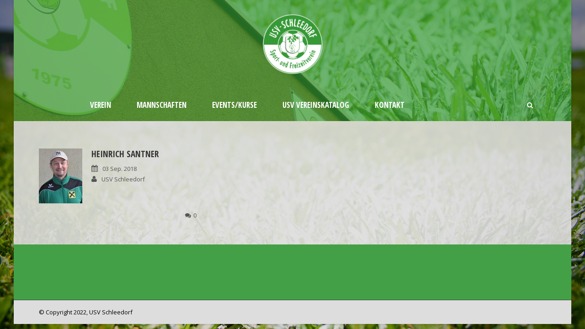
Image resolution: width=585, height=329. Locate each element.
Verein (100, 105)
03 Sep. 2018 (119, 168)
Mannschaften (161, 105)
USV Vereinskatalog (315, 105)
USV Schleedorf (123, 179)
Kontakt (389, 105)
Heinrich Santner (125, 154)
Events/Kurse (234, 105)
